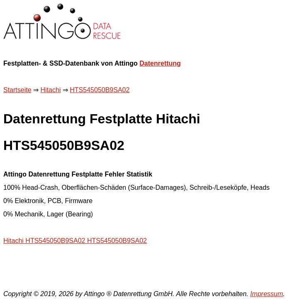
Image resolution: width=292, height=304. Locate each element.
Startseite (17, 89)
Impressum (266, 293)
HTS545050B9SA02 (99, 89)
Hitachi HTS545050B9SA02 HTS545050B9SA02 (75, 240)
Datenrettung (160, 63)
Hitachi (50, 89)
